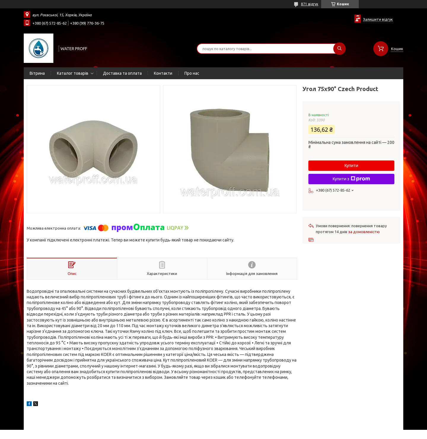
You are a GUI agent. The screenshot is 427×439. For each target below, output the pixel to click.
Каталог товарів (72, 73)
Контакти (163, 73)
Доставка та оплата (122, 73)
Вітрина (37, 73)
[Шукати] (339, 48)
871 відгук (309, 4)
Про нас (191, 73)
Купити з (351, 179)
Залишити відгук (378, 19)
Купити (351, 165)
